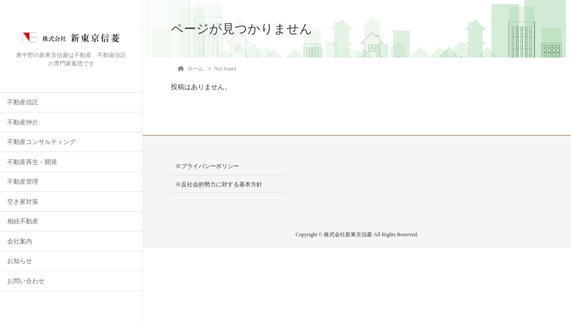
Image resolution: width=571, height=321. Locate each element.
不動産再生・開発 (32, 162)
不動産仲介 (22, 122)
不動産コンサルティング (41, 142)
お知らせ (19, 261)
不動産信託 (22, 102)
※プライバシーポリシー (207, 166)
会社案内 (19, 241)
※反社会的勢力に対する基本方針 (218, 184)
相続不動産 (22, 221)
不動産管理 (22, 181)
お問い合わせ (26, 281)
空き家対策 (22, 201)
